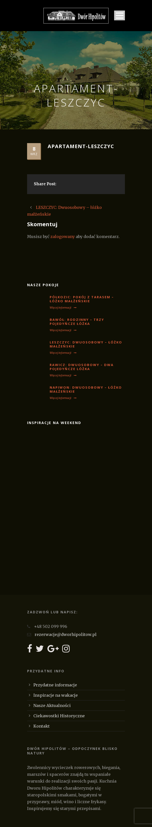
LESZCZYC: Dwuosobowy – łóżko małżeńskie (86, 344)
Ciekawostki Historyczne (59, 715)
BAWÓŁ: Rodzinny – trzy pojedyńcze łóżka (77, 321)
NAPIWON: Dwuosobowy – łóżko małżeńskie (86, 389)
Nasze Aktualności (52, 705)
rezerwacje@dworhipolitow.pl (66, 634)
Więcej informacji (63, 307)
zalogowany (62, 236)
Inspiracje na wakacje (55, 695)
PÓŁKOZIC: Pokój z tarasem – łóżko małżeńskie (82, 299)
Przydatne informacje (55, 684)
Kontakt (41, 726)
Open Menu (119, 15)
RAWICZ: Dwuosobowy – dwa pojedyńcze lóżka (82, 367)
